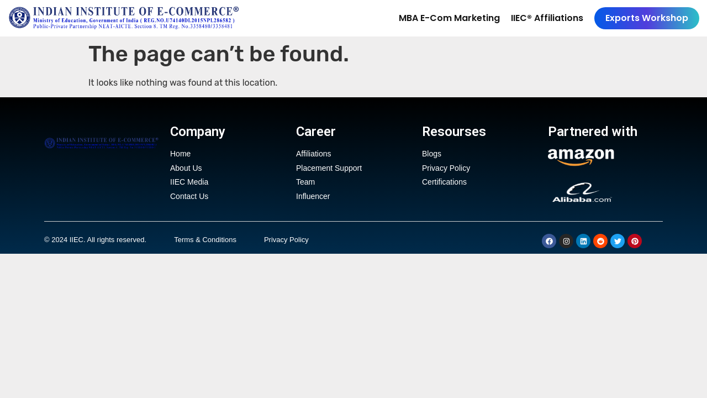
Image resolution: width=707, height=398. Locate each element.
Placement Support (329, 168)
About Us (186, 168)
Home (180, 153)
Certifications (444, 183)
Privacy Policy (446, 168)
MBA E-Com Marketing (449, 18)
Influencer (313, 198)
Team (305, 183)
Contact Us (189, 198)
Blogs (431, 153)
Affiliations (313, 153)
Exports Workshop (646, 18)
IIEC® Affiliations (547, 18)
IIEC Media (189, 183)
